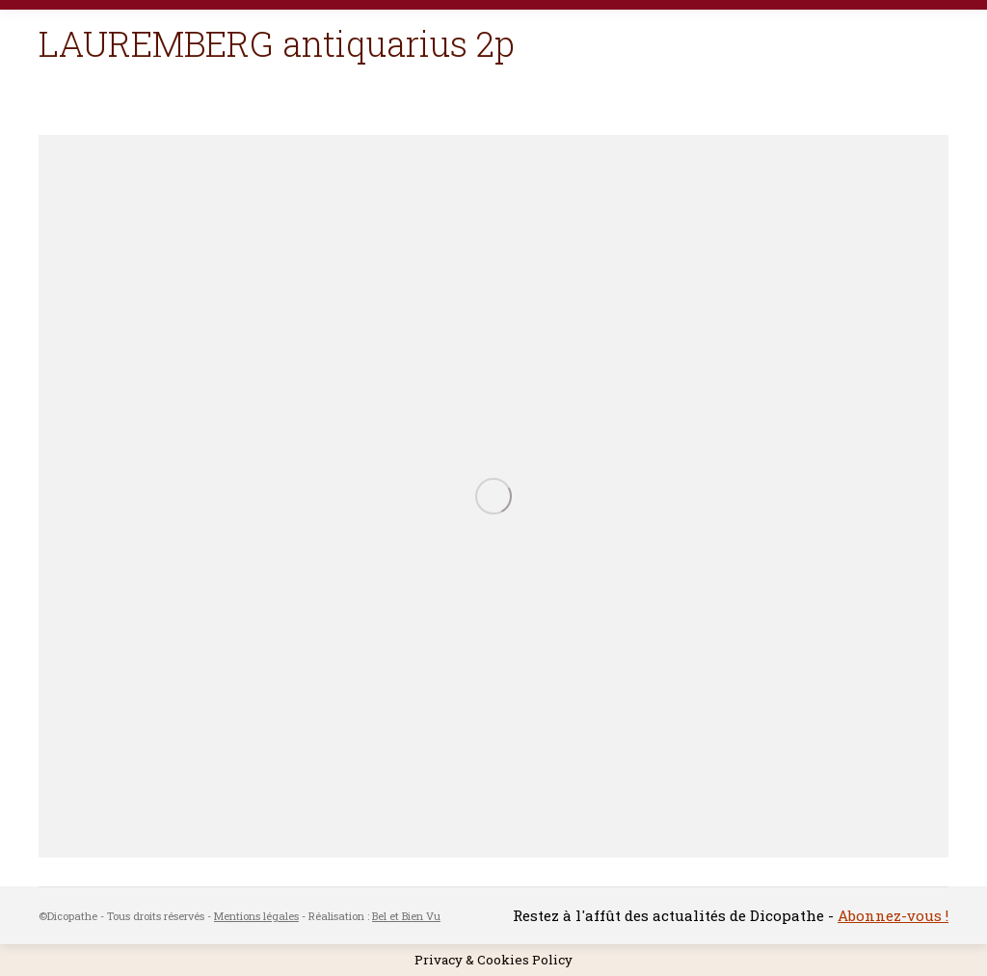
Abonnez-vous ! (893, 915)
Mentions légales (256, 916)
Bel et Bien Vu (406, 916)
